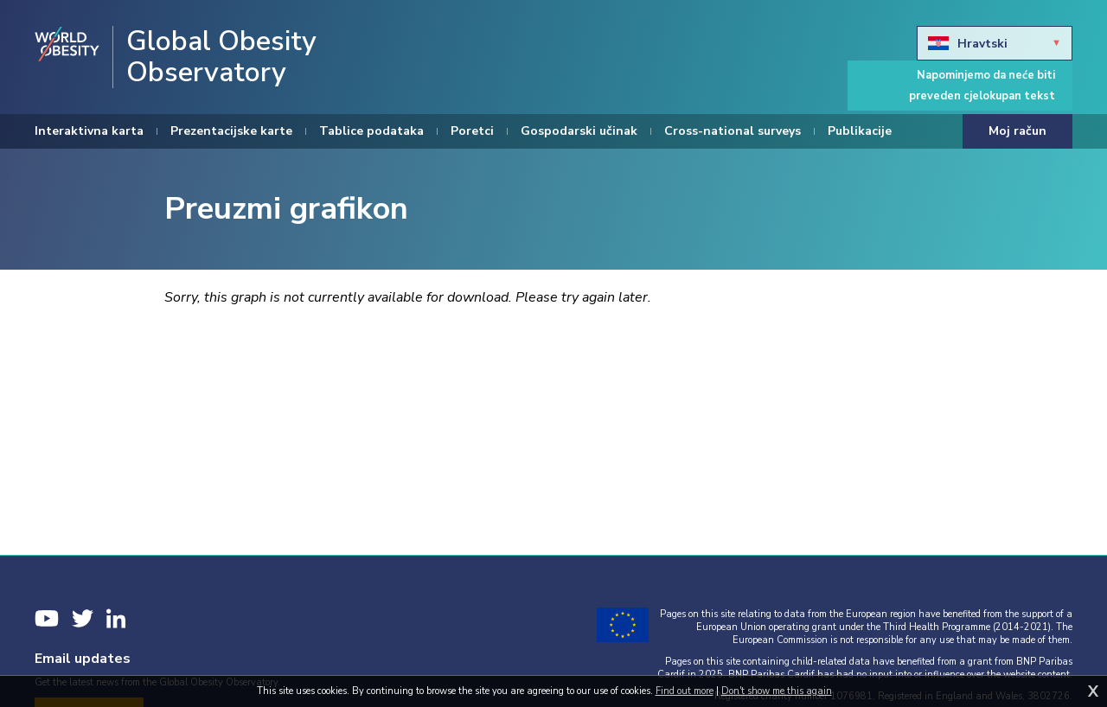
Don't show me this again (776, 691)
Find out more (684, 691)
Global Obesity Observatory (221, 57)
